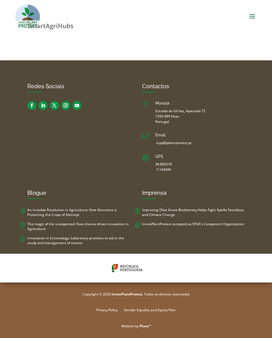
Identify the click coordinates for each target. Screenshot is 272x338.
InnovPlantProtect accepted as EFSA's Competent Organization (193, 224)
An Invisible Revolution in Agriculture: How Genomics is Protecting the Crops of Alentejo (72, 212)
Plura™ (145, 326)
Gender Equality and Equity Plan (150, 310)
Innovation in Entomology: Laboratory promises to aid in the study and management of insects (75, 240)
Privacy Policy (107, 310)
